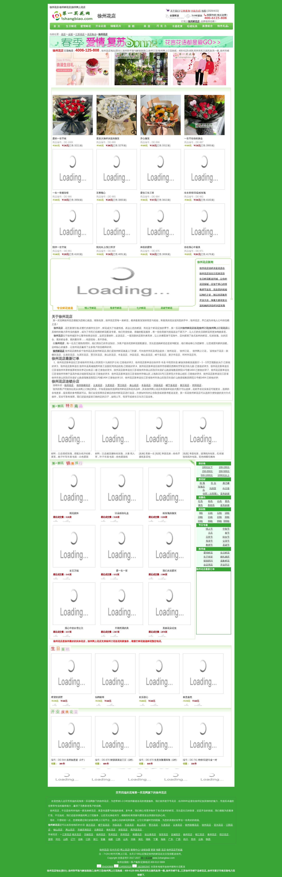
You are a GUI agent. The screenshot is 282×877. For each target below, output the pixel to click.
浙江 (95, 839)
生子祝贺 (208, 556)
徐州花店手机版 (174, 849)
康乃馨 (226, 483)
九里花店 (109, 385)
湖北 (140, 839)
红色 (200, 501)
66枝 (210, 521)
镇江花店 (199, 834)
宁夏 (155, 839)
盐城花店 (175, 834)
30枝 (227, 517)
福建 (110, 839)
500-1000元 (207, 475)
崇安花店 (123, 829)
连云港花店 (150, 834)
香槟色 (211, 505)
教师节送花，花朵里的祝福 (213, 289)
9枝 (201, 513)
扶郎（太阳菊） (211, 493)
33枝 (200, 521)
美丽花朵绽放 (169, 628)
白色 (219, 501)
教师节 (209, 545)
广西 (178, 839)
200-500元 (224, 471)
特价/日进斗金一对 (207, 760)
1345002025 (123, 866)
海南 (163, 839)
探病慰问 (208, 560)
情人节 (209, 529)
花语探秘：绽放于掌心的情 (213, 284)
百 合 (213, 483)
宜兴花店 (218, 825)
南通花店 (137, 834)
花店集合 (91, 34)
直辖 (50, 839)
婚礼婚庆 (224, 556)
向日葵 (226, 488)
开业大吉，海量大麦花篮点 (213, 300)
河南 (133, 839)
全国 (70, 34)
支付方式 (114, 849)
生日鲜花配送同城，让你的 (213, 279)
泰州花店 (212, 834)
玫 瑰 (202, 483)
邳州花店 (196, 385)
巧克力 (161, 26)
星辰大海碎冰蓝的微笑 (107, 138)
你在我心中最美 (192, 247)
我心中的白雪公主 (74, 628)
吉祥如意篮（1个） (76, 760)
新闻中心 (135, 849)
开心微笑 (144, 138)
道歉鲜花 (224, 560)
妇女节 (226, 537)
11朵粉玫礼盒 (122, 513)
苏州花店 (124, 834)
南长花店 (111, 829)
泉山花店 (134, 385)
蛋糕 (131, 26)
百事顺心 (101, 192)
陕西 (208, 839)
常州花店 (112, 834)
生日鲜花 (72, 26)
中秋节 (226, 529)
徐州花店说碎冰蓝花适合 (212, 268)
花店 (63, 34)
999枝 (226, 521)
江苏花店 (80, 34)
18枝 (227, 513)
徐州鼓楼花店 (83, 385)
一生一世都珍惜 (61, 192)
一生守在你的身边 (193, 138)
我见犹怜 (74, 513)
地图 (203, 11)
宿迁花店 (224, 834)
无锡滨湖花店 (84, 829)
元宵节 (209, 537)
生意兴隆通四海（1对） (166, 760)
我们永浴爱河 (169, 570)
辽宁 (73, 839)
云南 (200, 839)
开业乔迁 (224, 564)
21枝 (210, 517)
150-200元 (207, 471)
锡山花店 (57, 829)
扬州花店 (187, 834)
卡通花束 (176, 26)
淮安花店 (163, 834)
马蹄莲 (212, 488)
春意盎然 (187, 697)
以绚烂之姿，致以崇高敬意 (213, 295)
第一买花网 (146, 858)
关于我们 (174, 11)
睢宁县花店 (171, 385)
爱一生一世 (122, 570)
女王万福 (74, 570)
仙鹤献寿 (99, 697)
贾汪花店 (122, 385)
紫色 (200, 505)
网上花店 (124, 849)
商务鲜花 (101, 26)
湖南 (148, 839)
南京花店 (76, 834)
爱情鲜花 (86, 26)
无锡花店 (88, 834)
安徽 (103, 839)
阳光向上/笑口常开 (105, 247)
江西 (118, 839)
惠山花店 (70, 829)
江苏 (88, 839)
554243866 (105, 866)
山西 (65, 839)
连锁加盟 (145, 849)
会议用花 (208, 564)
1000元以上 (224, 475)
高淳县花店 (136, 829)
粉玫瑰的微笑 (169, 513)
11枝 (210, 513)
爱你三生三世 (147, 192)
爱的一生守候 (59, 138)
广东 (170, 839)
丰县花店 (146, 385)
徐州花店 (69, 385)
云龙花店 (97, 385)
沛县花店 (158, 385)
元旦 (210, 533)
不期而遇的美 (122, 628)
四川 (185, 839)
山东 (125, 839)
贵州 (193, 839)
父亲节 (226, 541)
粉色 (210, 501)
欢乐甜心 (143, 697)
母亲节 (209, 541)
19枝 (200, 517)
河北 (58, 839)
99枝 (219, 521)
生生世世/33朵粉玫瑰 (195, 192)
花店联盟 (220, 26)
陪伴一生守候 (59, 247)
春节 (227, 533)
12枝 (219, 513)
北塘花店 (98, 829)
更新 (153, 849)
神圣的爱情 (146, 247)
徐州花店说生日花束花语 (212, 273)
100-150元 (224, 467)
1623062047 (141, 866)
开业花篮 (191, 26)
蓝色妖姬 (224, 493)
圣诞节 (226, 545)
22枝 (219, 517)
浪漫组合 (206, 26)
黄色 (227, 501)
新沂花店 (184, 385)
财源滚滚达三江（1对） (122, 760)
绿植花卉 (116, 26)
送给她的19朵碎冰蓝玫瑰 (212, 305)
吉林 (80, 839)
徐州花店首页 (57, 26)
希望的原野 (57, 697)
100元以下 (207, 467)
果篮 (146, 26)
